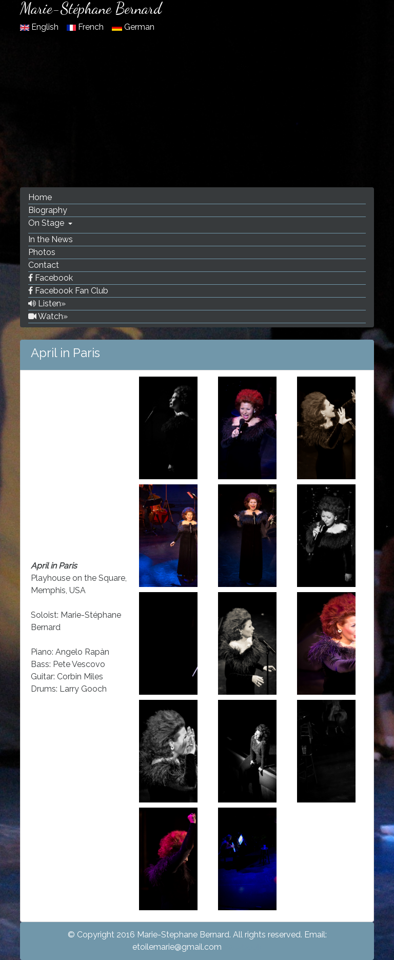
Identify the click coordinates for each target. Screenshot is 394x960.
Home (40, 197)
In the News (50, 239)
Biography (47, 210)
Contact (43, 265)
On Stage (47, 223)
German (133, 27)
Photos (41, 252)
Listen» (47, 303)
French (86, 27)
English (40, 27)
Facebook (50, 278)
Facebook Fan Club (68, 291)
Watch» (48, 316)
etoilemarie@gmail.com (177, 947)
